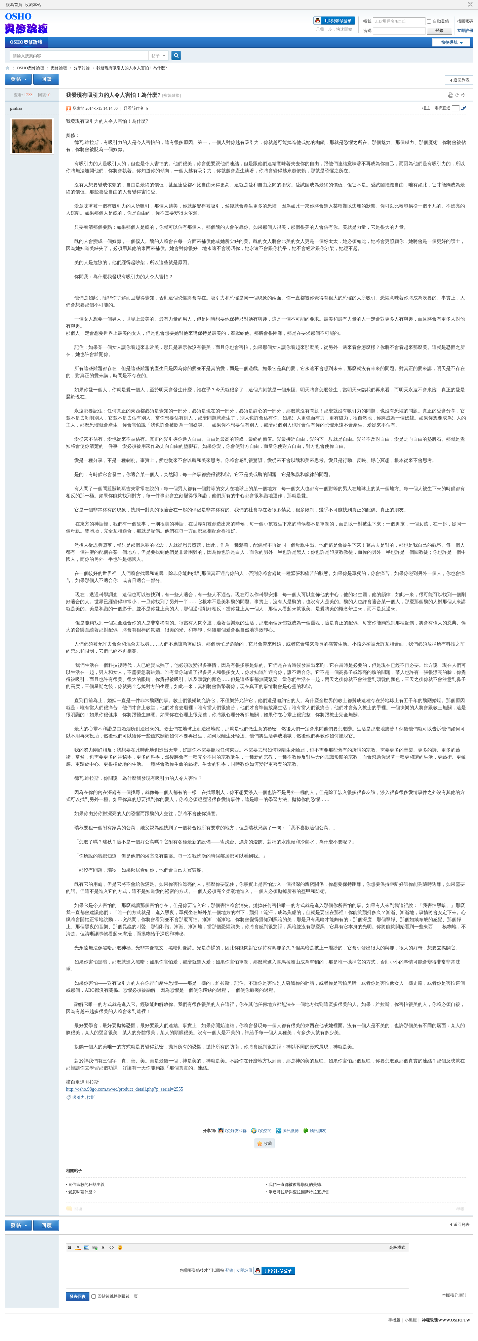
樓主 (426, 108)
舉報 (460, 1208)
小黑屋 (411, 1320)
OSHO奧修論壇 (26, 42)
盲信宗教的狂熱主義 (86, 1184)
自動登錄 (438, 21)
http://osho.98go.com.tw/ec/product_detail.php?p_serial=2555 (124, 1089)
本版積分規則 (454, 1295)
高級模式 (397, 1247)
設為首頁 (14, 4)
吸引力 (79, 1097)
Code (111, 1247)
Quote (103, 1247)
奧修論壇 (59, 68)
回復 (78, 1208)
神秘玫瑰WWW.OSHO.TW (446, 1320)
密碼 (367, 30)
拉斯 (91, 1097)
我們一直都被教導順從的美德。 (297, 1184)
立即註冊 (465, 30)
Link (94, 1247)
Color (78, 1247)
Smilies (120, 1247)
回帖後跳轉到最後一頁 (114, 1296)
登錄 (229, 1270)
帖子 (156, 55)
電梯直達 (442, 108)
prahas (16, 108)
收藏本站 (33, 4)
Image (86, 1247)
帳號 (367, 21)
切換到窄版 (469, 5)
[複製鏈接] (171, 95)
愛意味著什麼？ (82, 1192)
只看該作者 (134, 108)
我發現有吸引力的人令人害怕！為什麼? (131, 68)
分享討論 (82, 68)
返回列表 (461, 80)
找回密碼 (465, 21)
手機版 (394, 1320)
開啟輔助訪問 (464, 5)
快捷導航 (449, 42)
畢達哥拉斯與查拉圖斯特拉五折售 (299, 1192)
